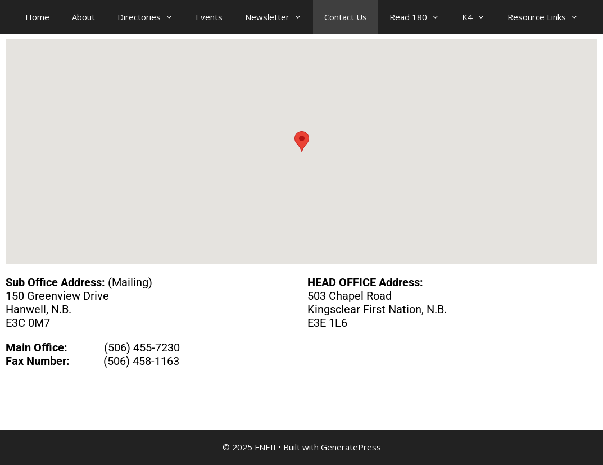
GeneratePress (351, 447)
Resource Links (548, 17)
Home (37, 16)
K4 (479, 17)
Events (209, 16)
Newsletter (279, 17)
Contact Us (345, 16)
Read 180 (420, 17)
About (83, 16)
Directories (150, 17)
